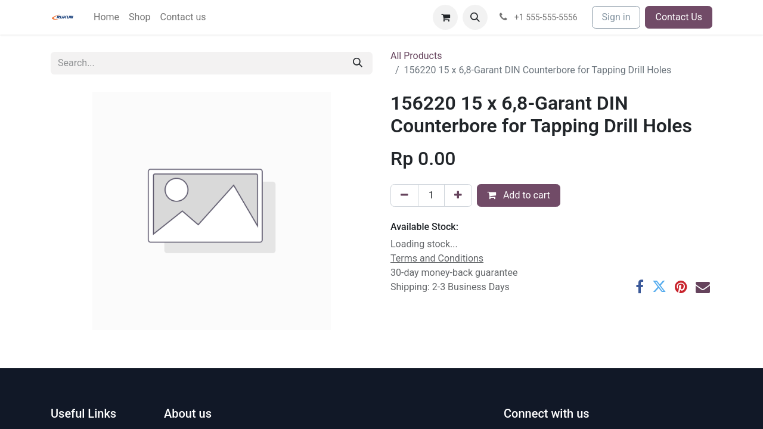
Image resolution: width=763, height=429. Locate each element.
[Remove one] (404, 195)
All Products (416, 55)
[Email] (703, 286)
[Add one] (458, 195)
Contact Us (678, 17)
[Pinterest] (681, 286)
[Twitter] (659, 286)
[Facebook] (639, 286)
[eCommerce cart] (445, 17)
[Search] (358, 63)
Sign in (616, 17)
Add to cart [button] (518, 195)
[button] (475, 17)
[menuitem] (106, 17)
